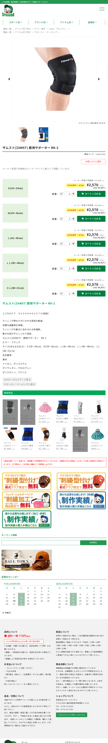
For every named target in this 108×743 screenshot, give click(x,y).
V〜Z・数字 (40, 37)
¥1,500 (80, 426)
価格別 (91, 31)
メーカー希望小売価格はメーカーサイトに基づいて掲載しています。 (37, 177)
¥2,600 (10, 453)
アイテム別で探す (23, 41)
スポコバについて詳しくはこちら (71, 723)
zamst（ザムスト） (58, 37)
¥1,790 (62, 453)
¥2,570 (97, 426)
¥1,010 (45, 426)
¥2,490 (62, 426)
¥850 (97, 453)
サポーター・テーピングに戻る (19, 392)
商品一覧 (7, 37)
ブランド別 (40, 31)
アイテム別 (65, 31)
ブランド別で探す (23, 37)
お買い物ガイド (17, 692)
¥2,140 (45, 453)
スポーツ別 (14, 31)
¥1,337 (10, 426)
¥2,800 (80, 453)
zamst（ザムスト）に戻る (17, 387)
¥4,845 (27, 453)
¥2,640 (27, 426)
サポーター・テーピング (45, 41)
